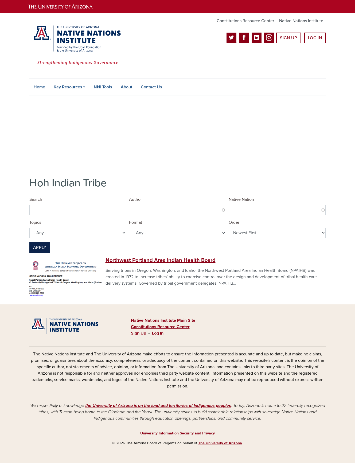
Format (135, 222)
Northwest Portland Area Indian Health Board (161, 260)
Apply (39, 247)
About (126, 87)
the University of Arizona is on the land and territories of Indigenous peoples (158, 405)
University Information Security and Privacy (177, 433)
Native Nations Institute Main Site (163, 320)
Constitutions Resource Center (245, 20)
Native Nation (241, 199)
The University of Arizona (220, 443)
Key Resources (68, 87)
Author (135, 199)
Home (39, 87)
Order (234, 222)
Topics (35, 222)
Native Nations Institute (301, 20)
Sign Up (288, 38)
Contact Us (151, 87)
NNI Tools (103, 87)
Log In (315, 38)
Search (35, 199)
